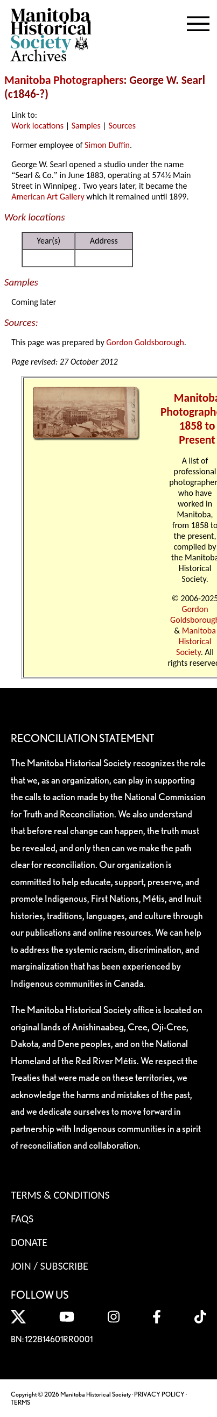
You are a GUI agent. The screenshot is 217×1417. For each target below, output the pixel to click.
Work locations (37, 125)
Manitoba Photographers (63, 80)
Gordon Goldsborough (145, 342)
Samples (86, 125)
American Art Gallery (47, 196)
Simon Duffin (107, 145)
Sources (122, 125)
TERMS (20, 1402)
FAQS (22, 1218)
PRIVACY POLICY (159, 1394)
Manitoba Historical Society (196, 641)
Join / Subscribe (49, 1265)
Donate (29, 1242)
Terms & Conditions (60, 1194)
